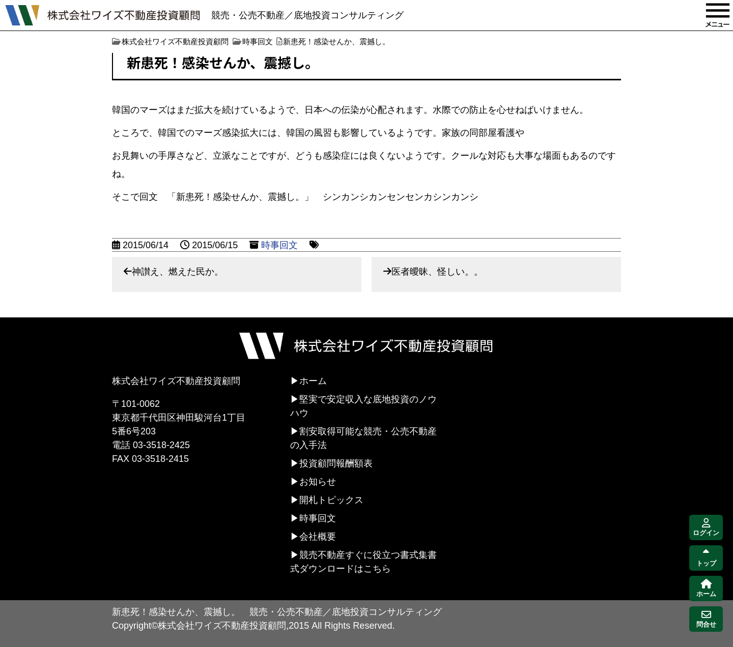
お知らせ (317, 482)
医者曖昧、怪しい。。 (437, 272)
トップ (706, 558)
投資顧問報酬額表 (336, 463)
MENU (717, 15)
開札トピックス (331, 500)
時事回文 (279, 245)
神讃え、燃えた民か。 (177, 272)
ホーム (313, 381)
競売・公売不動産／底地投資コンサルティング (307, 15)
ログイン (706, 527)
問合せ (706, 619)
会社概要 (317, 537)
